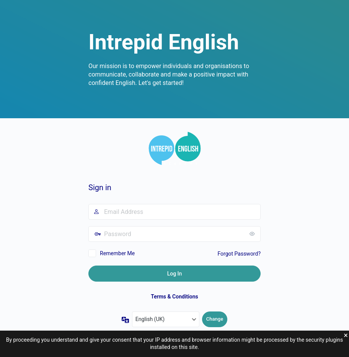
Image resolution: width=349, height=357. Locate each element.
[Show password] (253, 233)
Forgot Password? (239, 254)
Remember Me (117, 253)
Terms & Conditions (174, 296)
